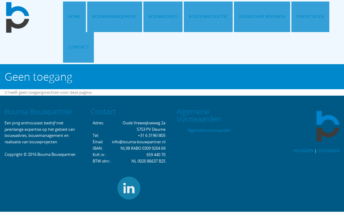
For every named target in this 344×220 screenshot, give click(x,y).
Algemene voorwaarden (209, 100)
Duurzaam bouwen (246, 16)
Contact (323, 16)
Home (73, 16)
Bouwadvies (154, 16)
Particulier (291, 16)
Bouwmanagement (109, 16)
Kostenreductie (196, 16)
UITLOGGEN (328, 120)
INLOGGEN (303, 120)
